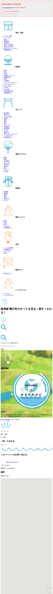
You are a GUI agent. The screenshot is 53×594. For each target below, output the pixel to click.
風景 (5, 120)
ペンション (7, 38)
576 (3, 14)
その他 (6, 88)
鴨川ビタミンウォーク (10, 48)
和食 (5, 70)
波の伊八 (6, 132)
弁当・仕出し (8, 86)
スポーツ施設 (8, 117)
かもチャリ (7, 294)
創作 (5, 168)
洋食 (5, 72)
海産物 (6, 192)
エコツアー (7, 163)
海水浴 (6, 118)
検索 (2, 349)
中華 (5, 74)
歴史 (5, 223)
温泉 (5, 124)
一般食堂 (6, 81)
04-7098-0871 (11, 468)
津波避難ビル (8, 50)
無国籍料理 (7, 77)
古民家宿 (6, 43)
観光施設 (6, 113)
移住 (5, 253)
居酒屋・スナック (9, 76)
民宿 (5, 40)
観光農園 (6, 129)
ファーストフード (9, 84)
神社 (5, 122)
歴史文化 (6, 115)
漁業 (5, 159)
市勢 (5, 221)
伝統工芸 (6, 199)
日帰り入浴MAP (8, 47)
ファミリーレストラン (10, 83)
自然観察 (6, 161)
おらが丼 (6, 89)
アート (6, 200)
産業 (5, 224)
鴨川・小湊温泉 (8, 45)
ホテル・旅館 (8, 36)
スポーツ (6, 170)
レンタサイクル (8, 136)
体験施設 (6, 127)
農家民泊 (6, 41)
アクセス (6, 226)
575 (3, 11)
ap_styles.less (7, 7)
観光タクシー (8, 273)
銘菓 (5, 197)
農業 (5, 158)
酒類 (5, 195)
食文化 (6, 166)
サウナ (6, 130)
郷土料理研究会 (8, 91)
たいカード (7, 251)
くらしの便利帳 (8, 248)
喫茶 (5, 79)
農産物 (6, 194)
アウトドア (7, 125)
